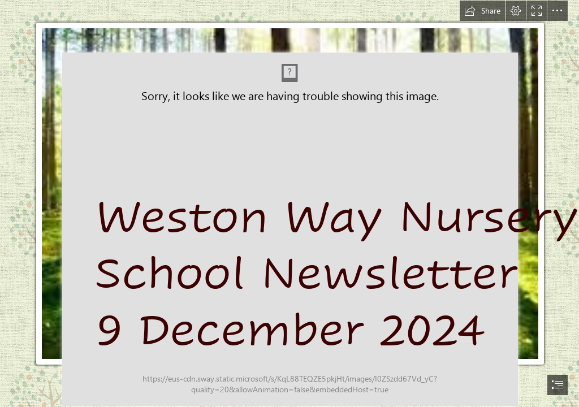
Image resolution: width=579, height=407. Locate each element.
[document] (289, 203)
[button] (482, 11)
